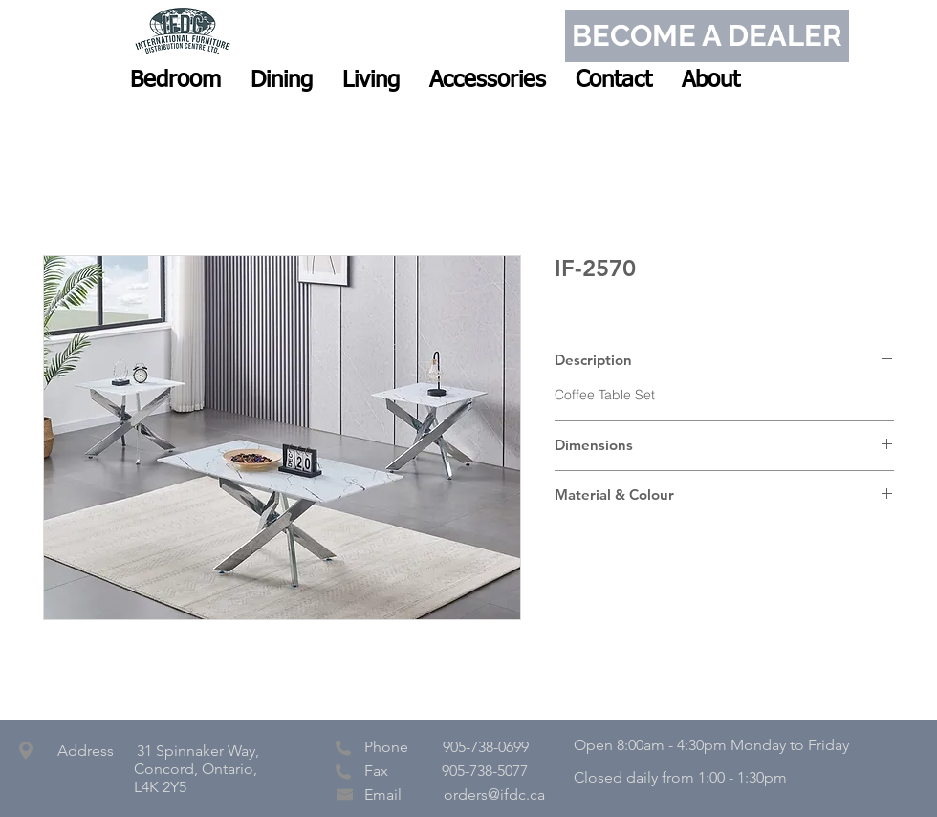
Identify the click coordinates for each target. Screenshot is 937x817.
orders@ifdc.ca (494, 794)
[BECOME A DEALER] (707, 36)
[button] (175, 80)
